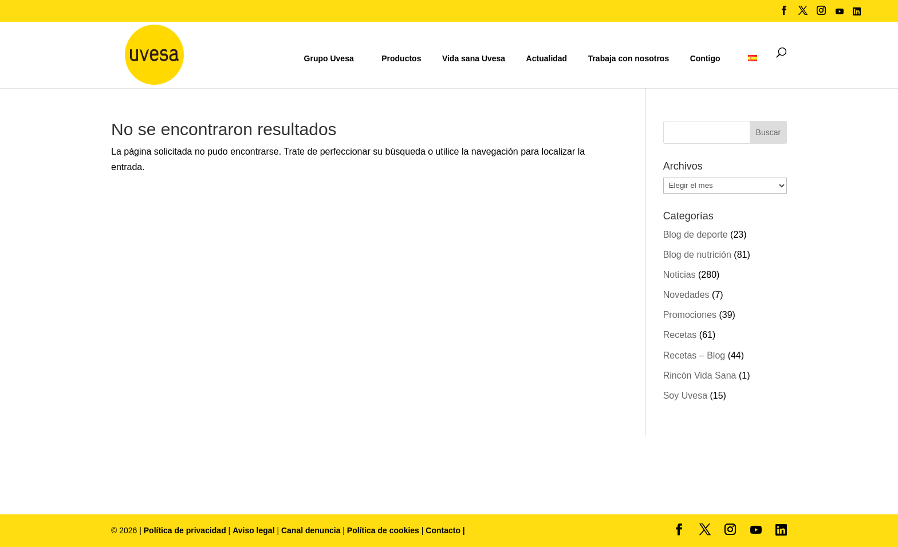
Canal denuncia (310, 530)
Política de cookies (384, 530)
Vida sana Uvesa (473, 58)
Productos (401, 58)
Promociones (689, 315)
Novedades (686, 295)
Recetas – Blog (694, 355)
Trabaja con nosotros (628, 58)
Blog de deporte (695, 234)
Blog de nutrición (697, 254)
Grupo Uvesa (329, 58)
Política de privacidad (186, 530)
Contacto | (445, 530)
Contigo (705, 58)
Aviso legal (253, 530)
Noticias (679, 275)
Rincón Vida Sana (699, 375)
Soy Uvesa (685, 395)
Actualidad (547, 58)
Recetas (680, 335)
